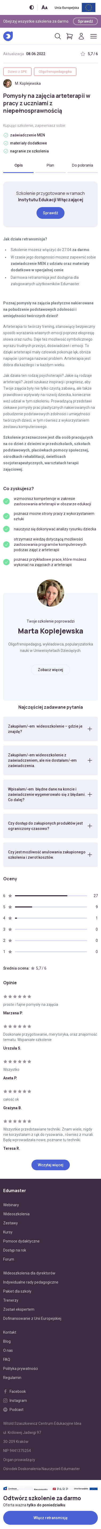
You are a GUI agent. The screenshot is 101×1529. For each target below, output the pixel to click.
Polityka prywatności (20, 1368)
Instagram (15, 1400)
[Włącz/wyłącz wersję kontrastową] (31, 7)
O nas (8, 1350)
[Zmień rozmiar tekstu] (44, 7)
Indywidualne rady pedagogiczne (30, 1282)
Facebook (14, 1391)
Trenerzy (10, 1300)
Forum (8, 1259)
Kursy (8, 1232)
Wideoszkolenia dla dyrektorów (29, 1273)
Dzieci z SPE (17, 72)
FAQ (6, 1359)
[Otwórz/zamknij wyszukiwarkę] (58, 36)
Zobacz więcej (50, 670)
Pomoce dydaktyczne (21, 1241)
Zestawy (10, 1223)
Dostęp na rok (14, 1250)
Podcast (13, 1409)
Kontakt (9, 1332)
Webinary (11, 1205)
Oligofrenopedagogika (55, 72)
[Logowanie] (81, 36)
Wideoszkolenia (16, 1214)
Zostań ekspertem (18, 1309)
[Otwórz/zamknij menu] (93, 36)
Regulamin (12, 1377)
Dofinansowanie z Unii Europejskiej (32, 1318)
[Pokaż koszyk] (69, 36)
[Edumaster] (8, 36)
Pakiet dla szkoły (17, 1291)
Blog (7, 1341)
